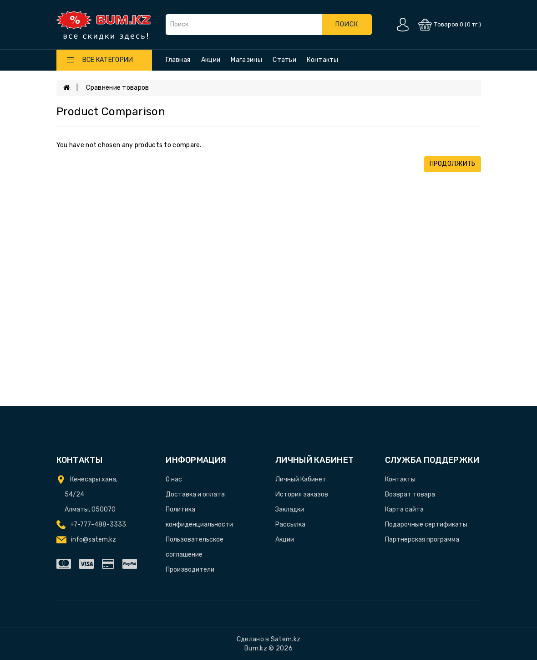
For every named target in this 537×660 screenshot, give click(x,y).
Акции (211, 60)
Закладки (289, 509)
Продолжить (453, 164)
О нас (174, 479)
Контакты (322, 60)
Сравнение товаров (117, 88)
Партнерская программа (422, 539)
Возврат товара (410, 494)
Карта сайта (404, 509)
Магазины (246, 60)
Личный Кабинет (300, 479)
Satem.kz (285, 639)
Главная (178, 60)
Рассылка (290, 524)
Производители (190, 569)
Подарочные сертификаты (426, 524)
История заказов (301, 494)
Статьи (284, 60)
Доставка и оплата (195, 494)
